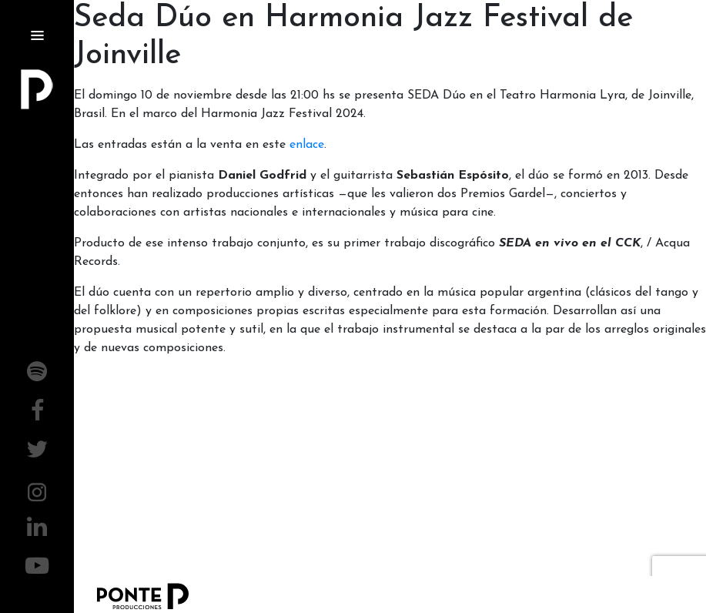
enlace (306, 145)
